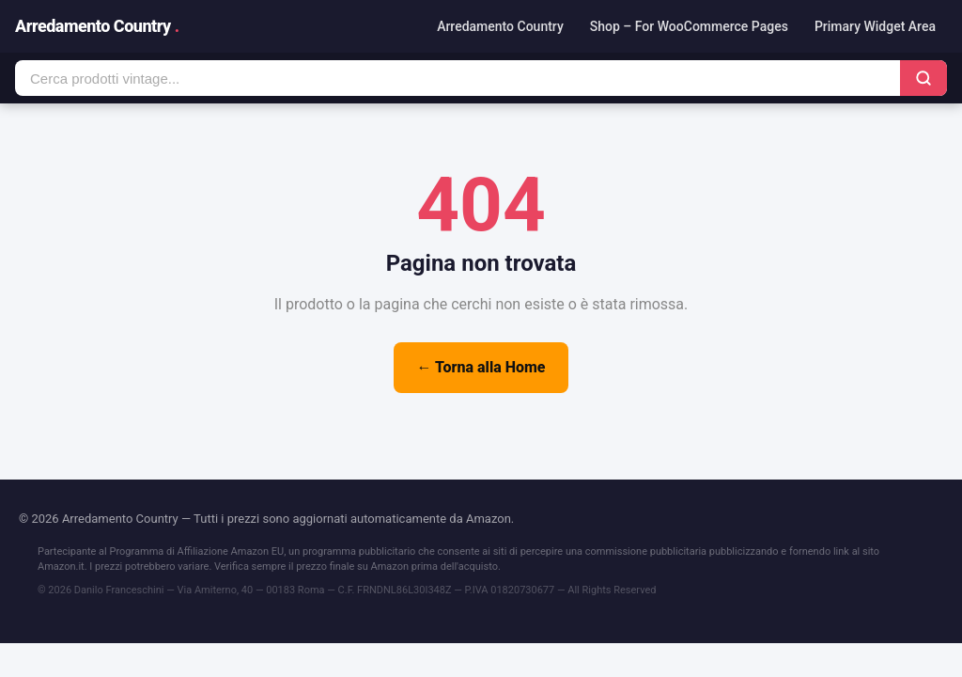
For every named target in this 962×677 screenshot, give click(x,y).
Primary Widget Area (875, 26)
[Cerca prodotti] (457, 78)
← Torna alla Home (480, 367)
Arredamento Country (97, 26)
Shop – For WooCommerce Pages (689, 26)
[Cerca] (923, 78)
